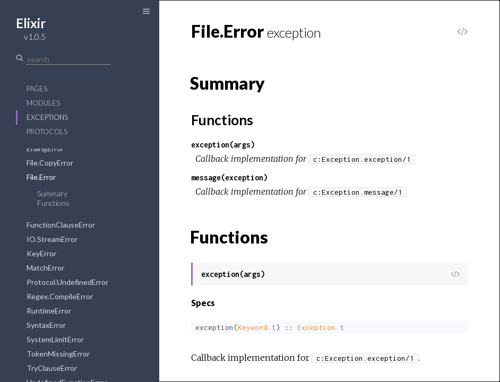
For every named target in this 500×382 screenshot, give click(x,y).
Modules (43, 103)
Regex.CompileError (60, 296)
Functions (53, 202)
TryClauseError (52, 367)
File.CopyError (50, 162)
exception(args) (223, 144)
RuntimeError (49, 310)
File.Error (41, 176)
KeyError (41, 253)
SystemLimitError (55, 339)
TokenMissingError (58, 353)
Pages (37, 88)
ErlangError (45, 148)
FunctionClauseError (61, 224)
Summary (52, 193)
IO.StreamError (52, 239)
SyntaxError (46, 324)
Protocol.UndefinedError (67, 281)
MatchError (45, 267)
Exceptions (47, 117)
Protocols (47, 131)
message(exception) (229, 177)
